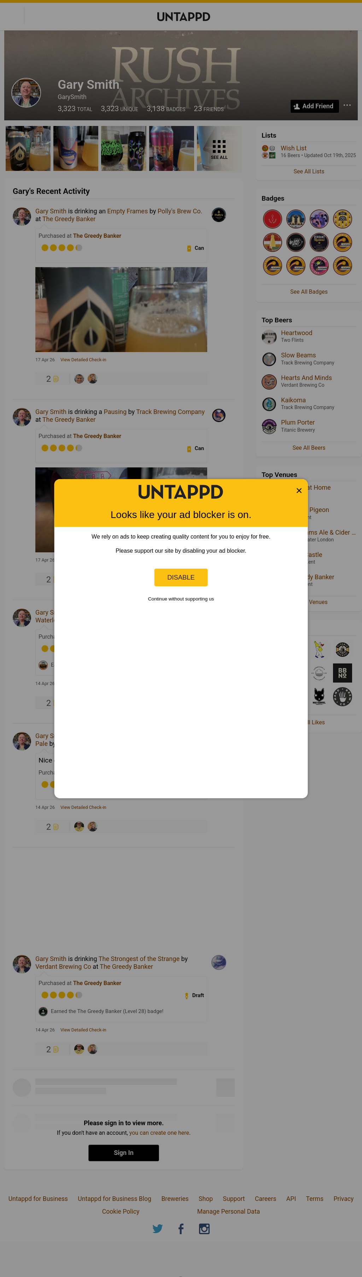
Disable (181, 577)
